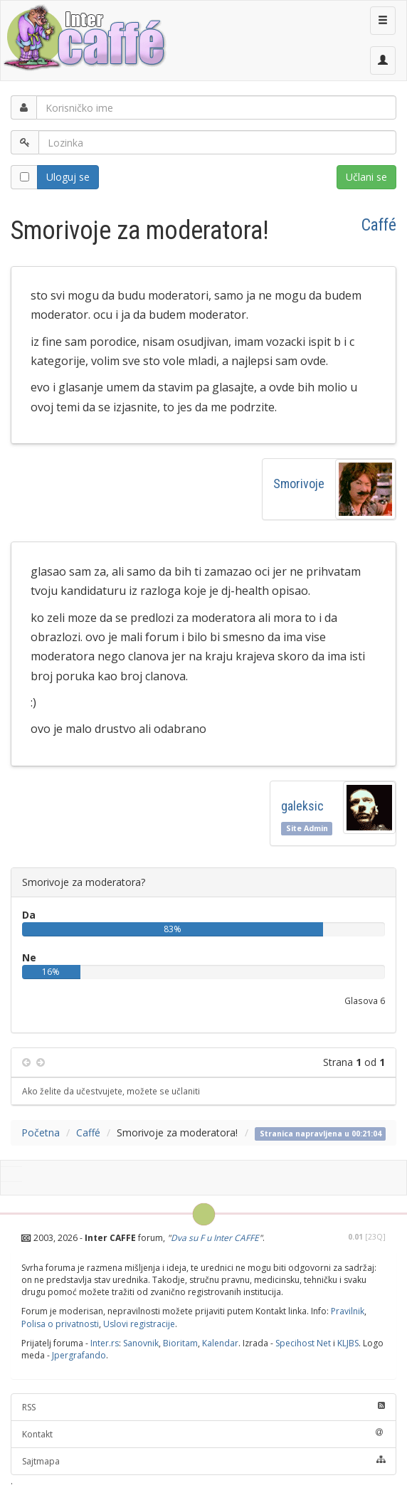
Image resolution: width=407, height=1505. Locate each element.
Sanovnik (141, 1343)
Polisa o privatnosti (60, 1324)
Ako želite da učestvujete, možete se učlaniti (111, 1091)
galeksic (302, 805)
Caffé (378, 225)
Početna (40, 1132)
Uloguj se (68, 177)
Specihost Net (303, 1343)
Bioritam (180, 1343)
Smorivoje (298, 483)
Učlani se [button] (366, 177)
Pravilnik (347, 1311)
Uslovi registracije (139, 1324)
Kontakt (203, 1434)
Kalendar (220, 1343)
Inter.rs (104, 1343)
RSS (203, 1407)
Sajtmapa (203, 1461)
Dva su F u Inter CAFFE (215, 1238)
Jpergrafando (79, 1355)
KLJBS (348, 1343)
